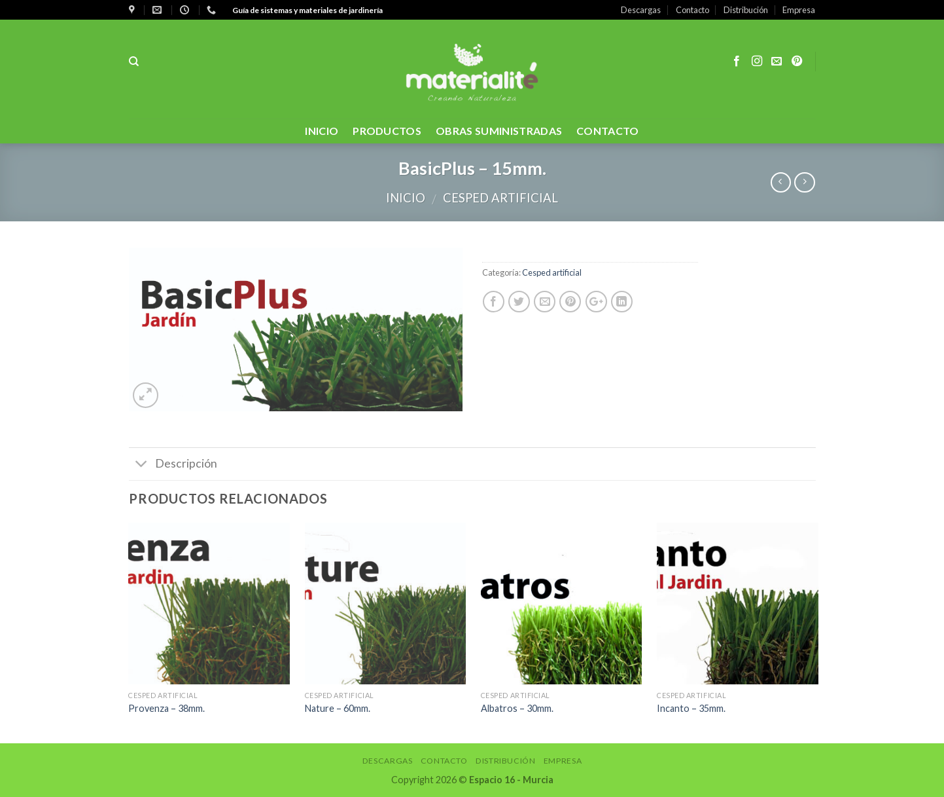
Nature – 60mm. (337, 708)
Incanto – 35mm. (691, 708)
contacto (607, 130)
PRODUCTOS (387, 130)
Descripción (173, 465)
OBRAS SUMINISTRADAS (499, 130)
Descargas (641, 10)
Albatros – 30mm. (517, 708)
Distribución (746, 10)
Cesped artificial (500, 198)
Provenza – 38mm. (166, 708)
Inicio (321, 130)
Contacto (692, 10)
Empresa (798, 10)
